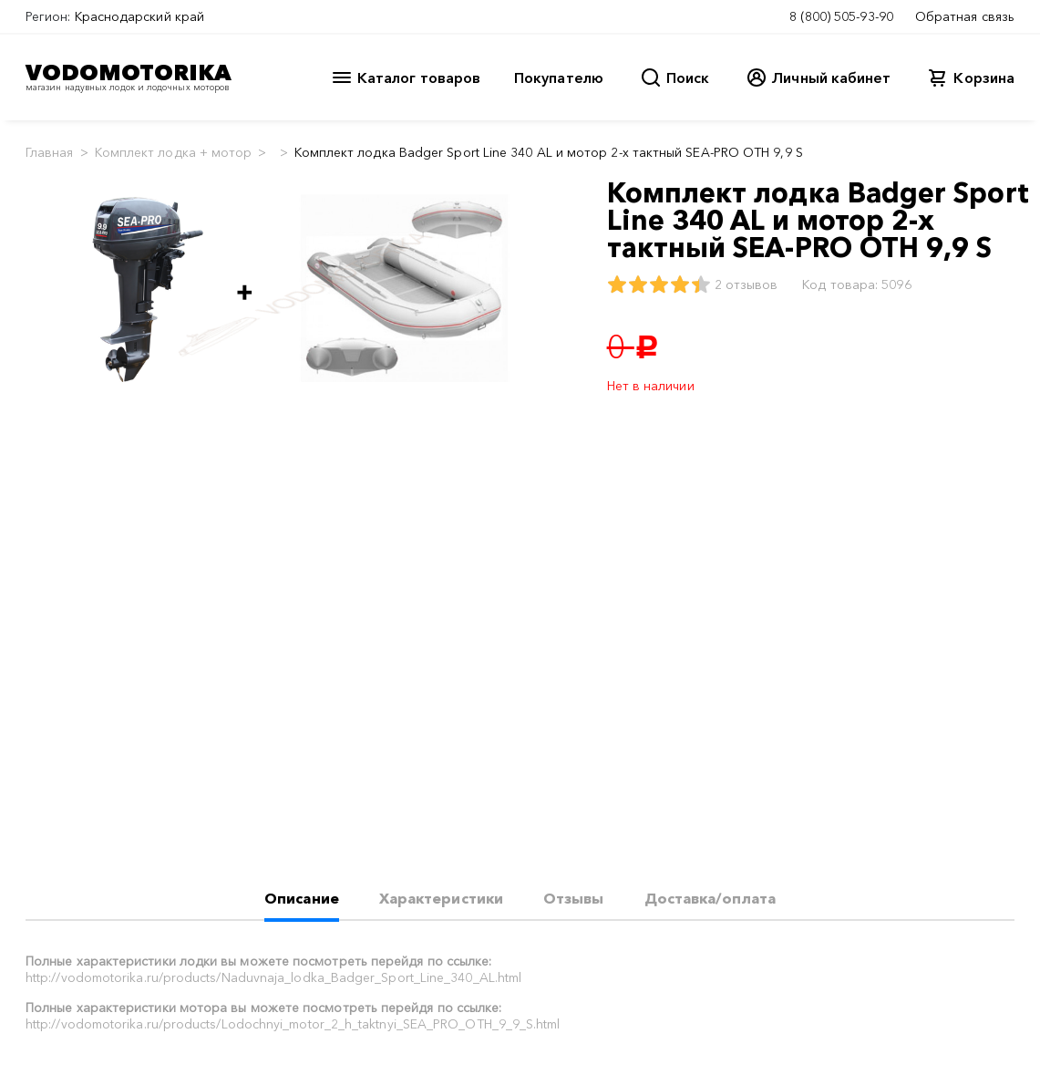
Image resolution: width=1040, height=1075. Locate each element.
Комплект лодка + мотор (173, 152)
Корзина (983, 77)
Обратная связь (964, 16)
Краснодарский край (139, 16)
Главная (50, 152)
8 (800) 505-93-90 (841, 16)
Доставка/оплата (710, 898)
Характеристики (441, 898)
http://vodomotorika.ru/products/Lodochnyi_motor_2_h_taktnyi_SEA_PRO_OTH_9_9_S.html (293, 1024)
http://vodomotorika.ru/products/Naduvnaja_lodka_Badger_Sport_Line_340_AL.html (273, 977)
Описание (301, 898)
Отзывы (573, 898)
